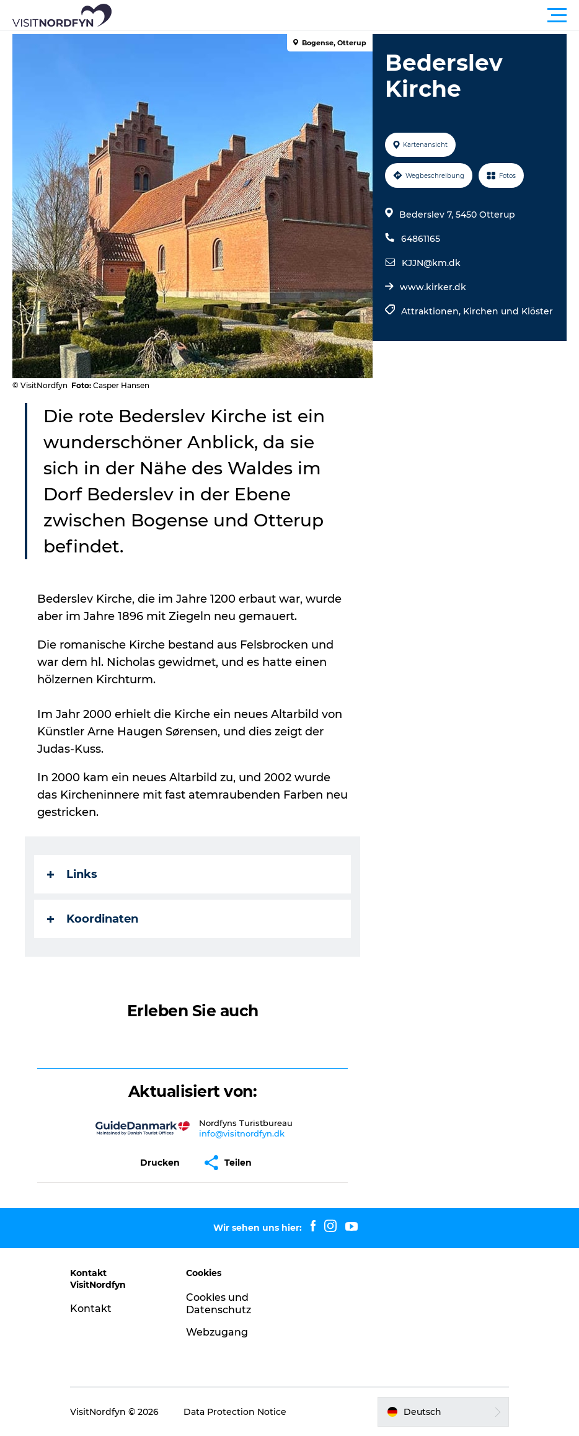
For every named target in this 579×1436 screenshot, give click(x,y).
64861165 (420, 238)
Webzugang (217, 1332)
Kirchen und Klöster (508, 311)
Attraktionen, (432, 311)
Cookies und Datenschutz (218, 1304)
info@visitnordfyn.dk (242, 1133)
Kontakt (91, 1308)
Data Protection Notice (234, 1411)
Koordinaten (92, 919)
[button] (345, 15)
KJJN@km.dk (431, 262)
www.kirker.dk (433, 287)
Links (72, 874)
